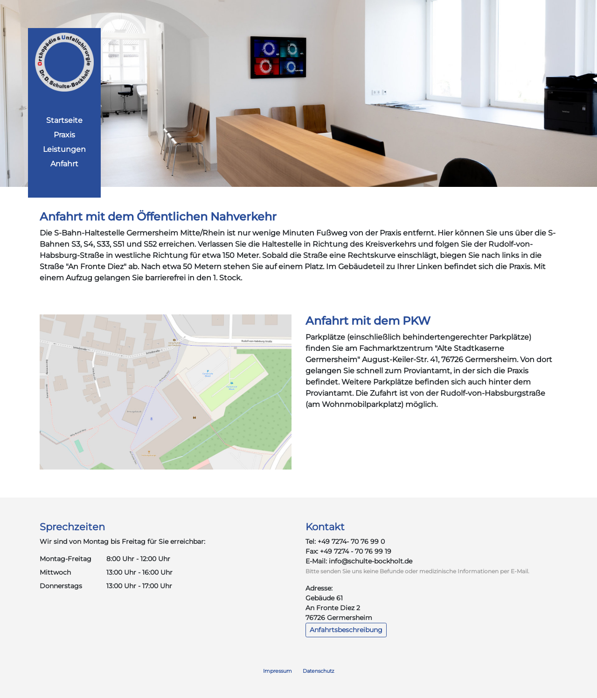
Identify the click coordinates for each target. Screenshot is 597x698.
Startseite (64, 120)
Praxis (64, 134)
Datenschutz (318, 671)
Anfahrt (64, 163)
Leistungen (64, 149)
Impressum (277, 671)
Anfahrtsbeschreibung (346, 630)
